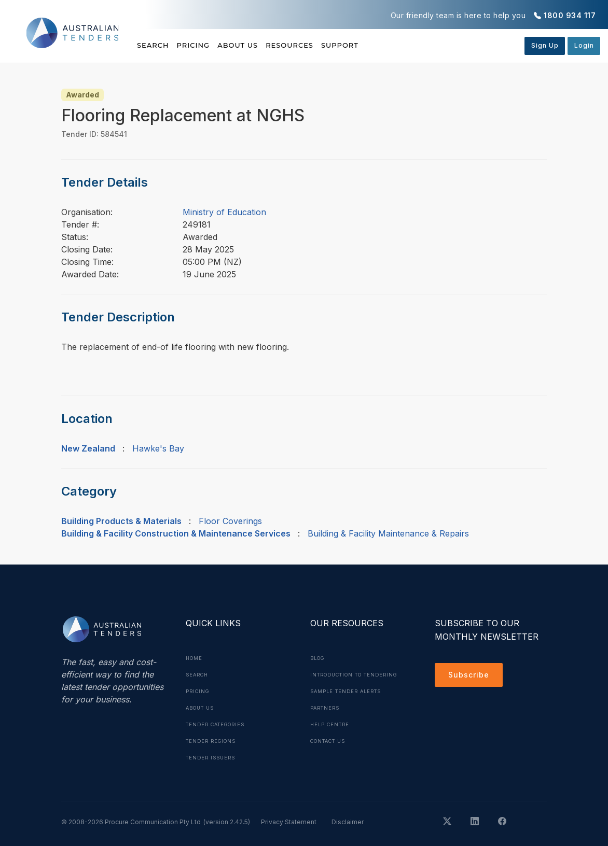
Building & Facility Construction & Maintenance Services (176, 533)
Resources (331, 45)
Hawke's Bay (158, 448)
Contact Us (331, 757)
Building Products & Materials (121, 521)
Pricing (207, 45)
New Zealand (88, 448)
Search (154, 45)
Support (396, 45)
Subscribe (471, 676)
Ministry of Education (224, 212)
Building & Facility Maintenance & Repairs (388, 533)
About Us (265, 45)
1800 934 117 (570, 15)
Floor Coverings (230, 521)
